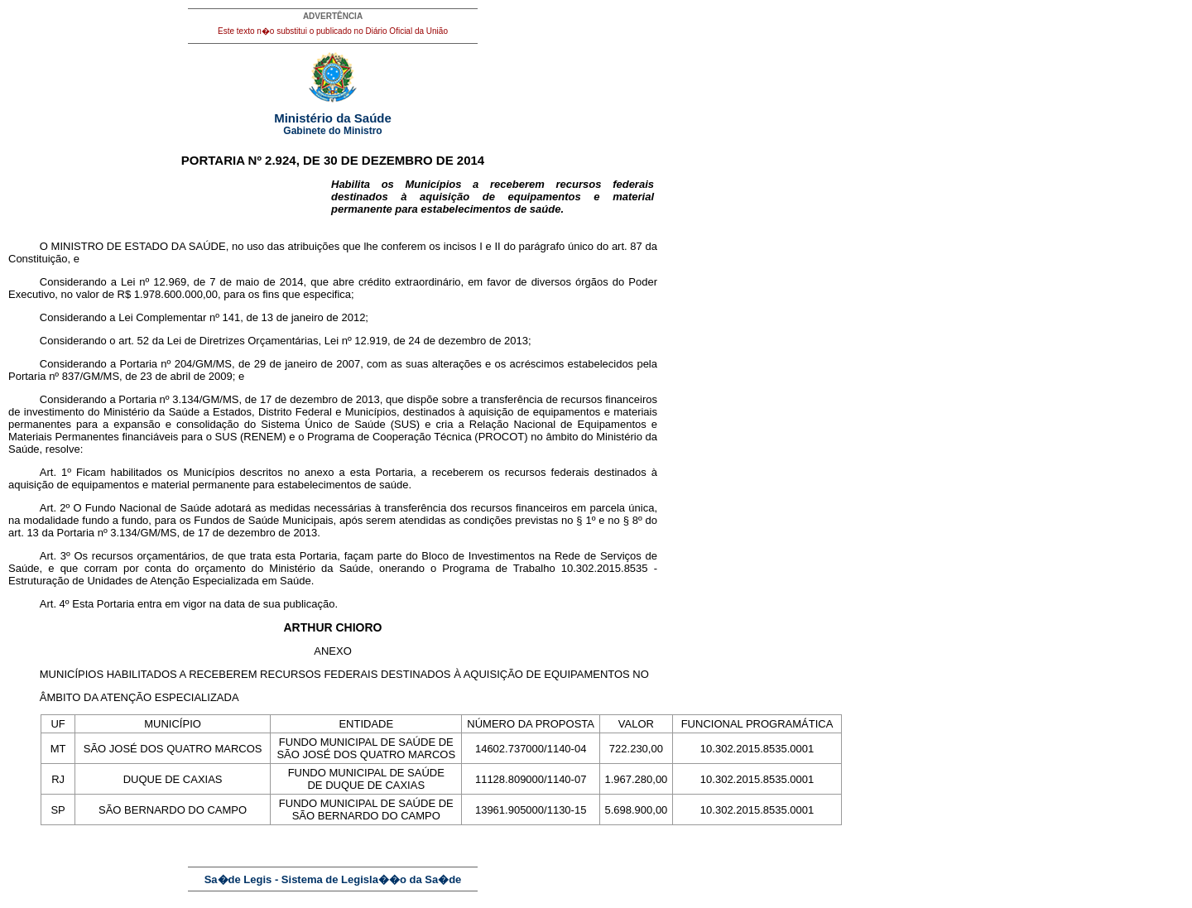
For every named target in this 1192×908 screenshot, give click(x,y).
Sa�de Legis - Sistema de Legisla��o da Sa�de (333, 879)
